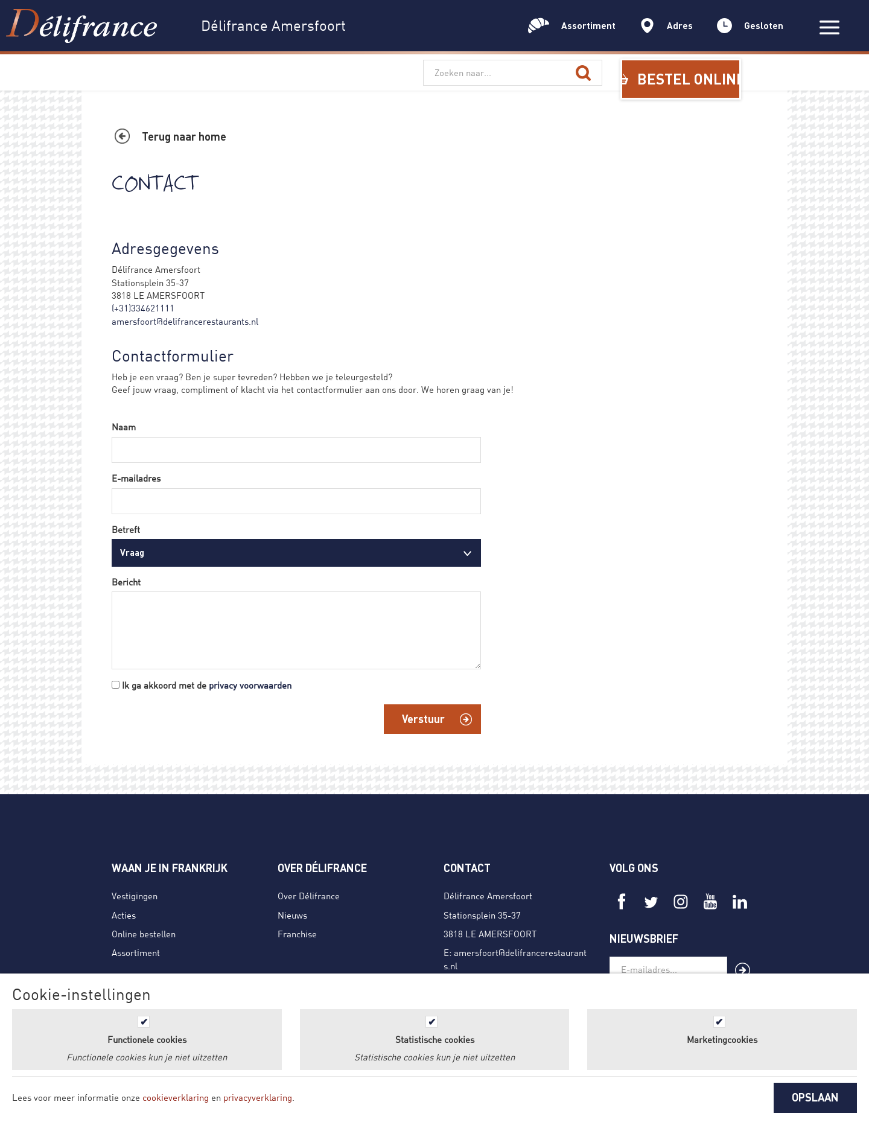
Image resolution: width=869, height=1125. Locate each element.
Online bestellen (144, 933)
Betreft (126, 529)
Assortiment (136, 952)
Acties (124, 915)
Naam (124, 426)
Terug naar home (184, 136)
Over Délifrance (309, 895)
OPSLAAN (815, 1097)
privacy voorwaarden (250, 685)
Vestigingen (135, 895)
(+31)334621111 (143, 307)
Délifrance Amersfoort (488, 895)
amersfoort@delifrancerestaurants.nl (185, 321)
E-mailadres (136, 478)
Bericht (126, 581)
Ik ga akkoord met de (206, 685)
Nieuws (292, 915)
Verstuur (423, 718)
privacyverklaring (257, 1097)
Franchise (297, 933)
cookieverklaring (175, 1097)
